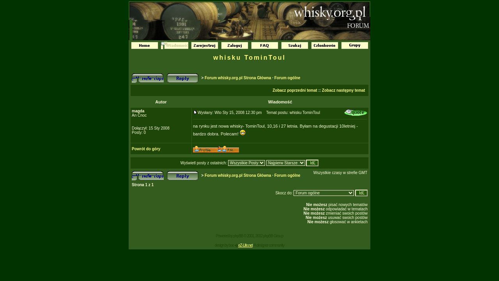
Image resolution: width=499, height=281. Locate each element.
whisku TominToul (249, 57)
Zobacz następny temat (343, 90)
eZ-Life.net (245, 245)
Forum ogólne (287, 78)
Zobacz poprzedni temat (295, 90)
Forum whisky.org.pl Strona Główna (238, 78)
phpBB (238, 236)
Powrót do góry (146, 149)
